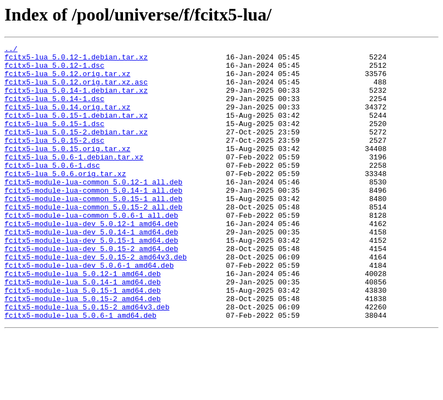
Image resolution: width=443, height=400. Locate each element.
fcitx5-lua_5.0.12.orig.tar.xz (67, 80)
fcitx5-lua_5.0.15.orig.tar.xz (67, 170)
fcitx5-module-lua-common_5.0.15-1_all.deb (93, 230)
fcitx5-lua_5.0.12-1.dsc (54, 70)
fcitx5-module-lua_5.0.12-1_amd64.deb (82, 320)
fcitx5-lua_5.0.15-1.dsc (54, 140)
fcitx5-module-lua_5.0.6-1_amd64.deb (80, 370)
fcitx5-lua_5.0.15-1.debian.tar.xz (75, 130)
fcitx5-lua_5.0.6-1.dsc (52, 190)
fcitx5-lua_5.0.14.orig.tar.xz (67, 120)
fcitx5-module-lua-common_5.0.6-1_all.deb (91, 250)
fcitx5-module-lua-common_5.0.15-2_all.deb (93, 240)
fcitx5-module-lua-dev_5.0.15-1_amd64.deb (91, 280)
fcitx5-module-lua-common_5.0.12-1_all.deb (93, 210)
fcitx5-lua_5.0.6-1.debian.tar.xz (74, 180)
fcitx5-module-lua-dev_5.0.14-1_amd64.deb (91, 270)
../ (10, 50)
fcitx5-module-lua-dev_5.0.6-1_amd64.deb (89, 310)
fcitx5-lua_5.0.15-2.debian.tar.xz (75, 150)
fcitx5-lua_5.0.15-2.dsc (54, 160)
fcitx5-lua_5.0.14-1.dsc (54, 110)
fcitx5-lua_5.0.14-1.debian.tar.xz (75, 100)
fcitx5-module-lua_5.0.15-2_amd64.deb (82, 350)
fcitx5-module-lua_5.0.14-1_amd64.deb (82, 330)
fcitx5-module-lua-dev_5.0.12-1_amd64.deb (91, 260)
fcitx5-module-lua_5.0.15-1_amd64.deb (82, 340)
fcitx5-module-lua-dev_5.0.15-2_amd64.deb (91, 290)
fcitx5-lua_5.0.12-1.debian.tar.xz (75, 60)
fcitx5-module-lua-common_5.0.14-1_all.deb (93, 220)
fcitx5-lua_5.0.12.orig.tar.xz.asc (75, 90)
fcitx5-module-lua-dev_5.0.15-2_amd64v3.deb (95, 300)
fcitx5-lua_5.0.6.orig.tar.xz (65, 200)
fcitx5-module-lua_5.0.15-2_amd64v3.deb (86, 360)
